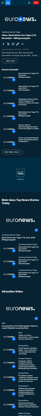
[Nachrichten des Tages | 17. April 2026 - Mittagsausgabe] (28, 275)
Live (36, 3)
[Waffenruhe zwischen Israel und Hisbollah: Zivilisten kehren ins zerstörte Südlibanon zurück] (28, 392)
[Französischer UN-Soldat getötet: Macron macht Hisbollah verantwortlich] (20, 327)
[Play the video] (20, 19)
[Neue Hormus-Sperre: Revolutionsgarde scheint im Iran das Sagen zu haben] (28, 129)
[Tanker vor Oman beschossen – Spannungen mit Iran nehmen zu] (28, 338)
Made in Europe (24, 413)
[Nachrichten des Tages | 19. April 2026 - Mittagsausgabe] (28, 116)
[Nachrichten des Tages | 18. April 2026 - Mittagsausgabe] (20, 238)
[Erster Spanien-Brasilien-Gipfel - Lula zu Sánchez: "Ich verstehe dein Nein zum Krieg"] (28, 351)
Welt (3, 323)
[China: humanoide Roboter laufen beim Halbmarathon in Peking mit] (28, 142)
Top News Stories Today (11, 235)
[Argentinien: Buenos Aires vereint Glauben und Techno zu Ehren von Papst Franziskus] (28, 103)
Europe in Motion (25, 358)
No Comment (23, 386)
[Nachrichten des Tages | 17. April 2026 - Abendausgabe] (28, 263)
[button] (12, 152)
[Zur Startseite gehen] (7, 2)
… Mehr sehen (9, 61)
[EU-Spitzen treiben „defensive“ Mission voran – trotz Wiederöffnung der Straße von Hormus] (28, 378)
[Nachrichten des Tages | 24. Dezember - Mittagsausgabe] (28, 77)
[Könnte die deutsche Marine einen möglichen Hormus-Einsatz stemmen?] (28, 406)
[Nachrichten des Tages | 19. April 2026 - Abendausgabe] (28, 90)
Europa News (23, 345)
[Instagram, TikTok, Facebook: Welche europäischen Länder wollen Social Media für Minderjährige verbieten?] (28, 364)
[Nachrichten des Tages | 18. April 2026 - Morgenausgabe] (28, 250)
